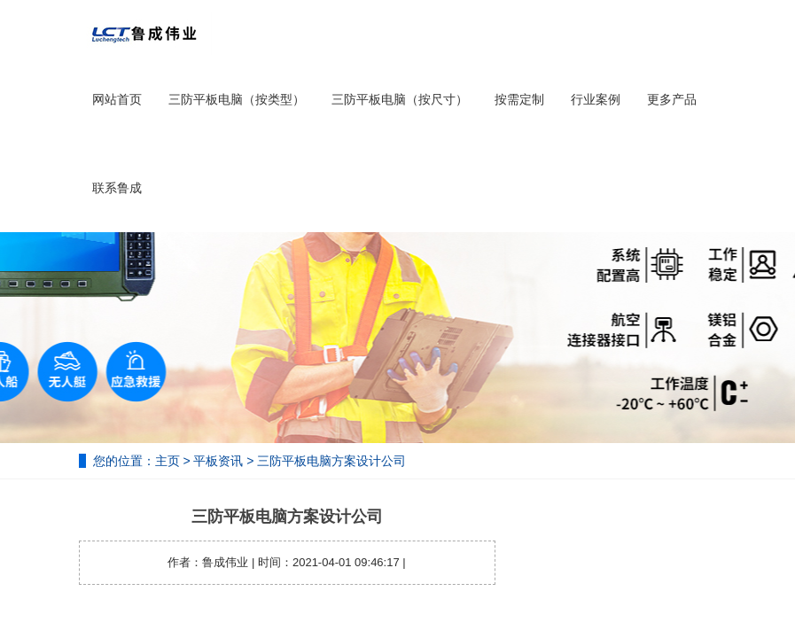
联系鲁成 (117, 188)
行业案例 (595, 99)
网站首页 (117, 99)
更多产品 (672, 99)
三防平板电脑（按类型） (236, 99)
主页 (167, 461)
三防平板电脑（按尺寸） (399, 99)
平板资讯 (218, 461)
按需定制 (519, 99)
